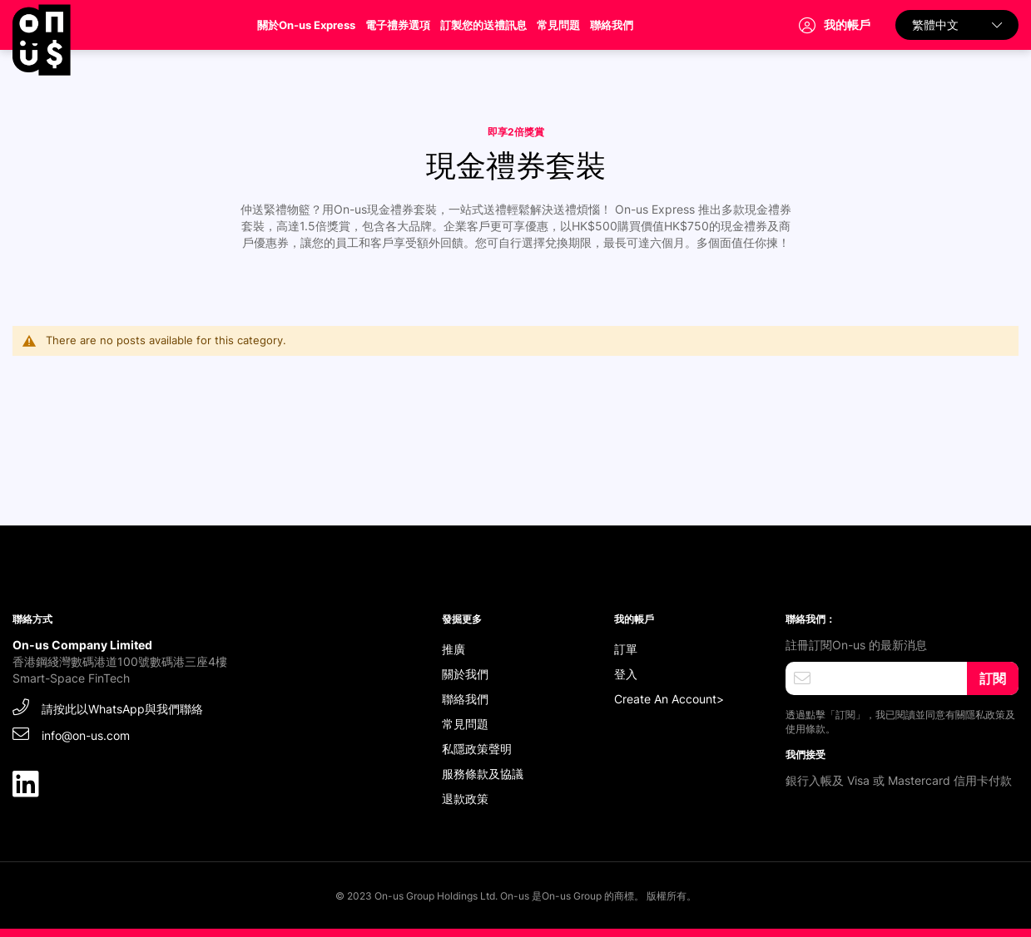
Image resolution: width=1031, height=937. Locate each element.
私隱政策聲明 (477, 749)
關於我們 (465, 674)
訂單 (625, 649)
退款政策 (465, 799)
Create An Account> (669, 699)
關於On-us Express (306, 25)
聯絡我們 (611, 25)
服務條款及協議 (482, 774)
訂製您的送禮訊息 (483, 25)
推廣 (453, 649)
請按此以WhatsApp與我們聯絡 (107, 707)
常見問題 (558, 25)
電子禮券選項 (397, 25)
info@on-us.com (71, 733)
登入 (625, 674)
